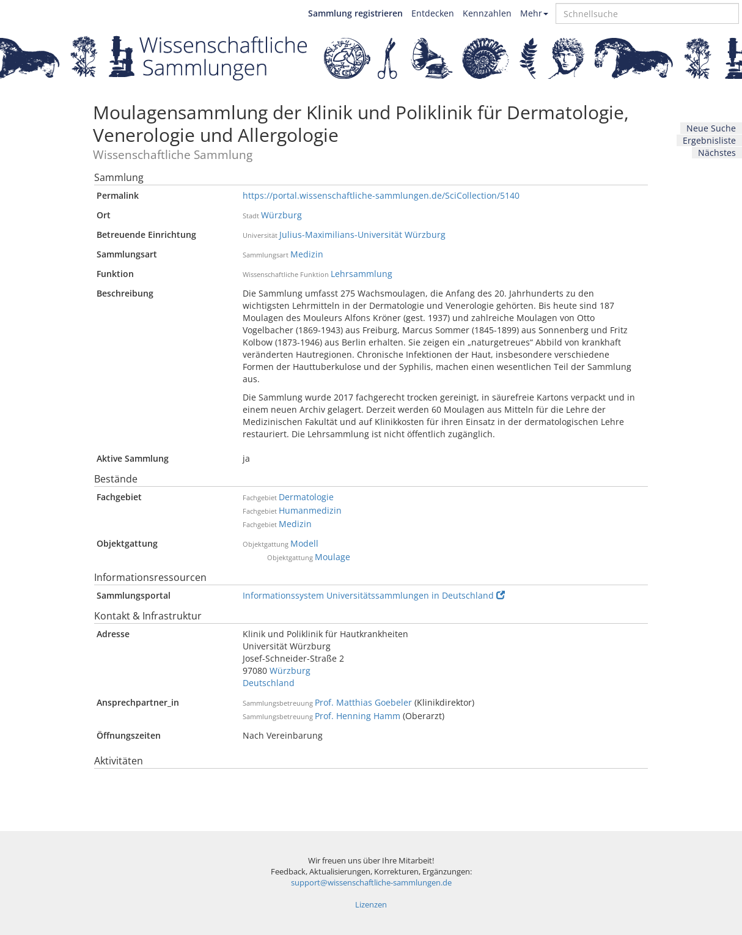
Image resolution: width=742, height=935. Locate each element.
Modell (304, 543)
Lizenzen (371, 905)
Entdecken (432, 13)
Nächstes (717, 152)
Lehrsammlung (361, 273)
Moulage (332, 557)
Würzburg (281, 215)
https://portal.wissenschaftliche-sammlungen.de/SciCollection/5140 (381, 195)
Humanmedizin (310, 510)
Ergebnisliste (709, 140)
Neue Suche (711, 128)
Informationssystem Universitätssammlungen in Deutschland (374, 595)
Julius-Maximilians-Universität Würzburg (362, 234)
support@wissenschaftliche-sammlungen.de (371, 883)
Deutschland (269, 683)
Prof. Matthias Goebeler (363, 702)
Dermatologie (306, 497)
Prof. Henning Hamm (357, 716)
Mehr (534, 13)
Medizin (306, 254)
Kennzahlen (487, 13)
